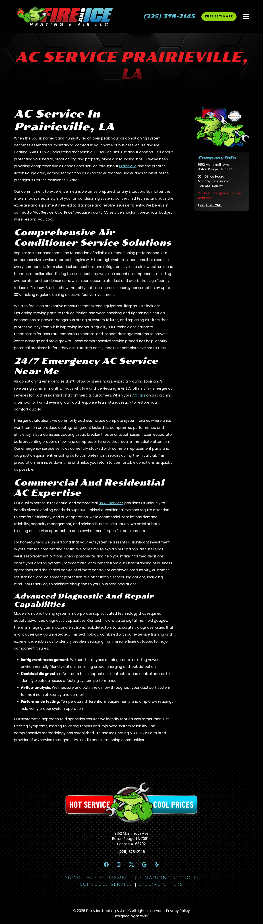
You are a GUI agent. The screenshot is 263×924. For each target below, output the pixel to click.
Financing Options (169, 877)
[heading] (169, 16)
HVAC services (111, 503)
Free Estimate (219, 16)
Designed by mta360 (131, 916)
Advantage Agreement (98, 877)
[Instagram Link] (118, 864)
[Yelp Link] (156, 864)
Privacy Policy (178, 910)
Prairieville (127, 166)
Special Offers (161, 884)
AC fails (138, 395)
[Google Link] (144, 864)
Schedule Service (106, 884)
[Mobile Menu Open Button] (246, 16)
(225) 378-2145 (210, 205)
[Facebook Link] (106, 864)
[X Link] (131, 864)
